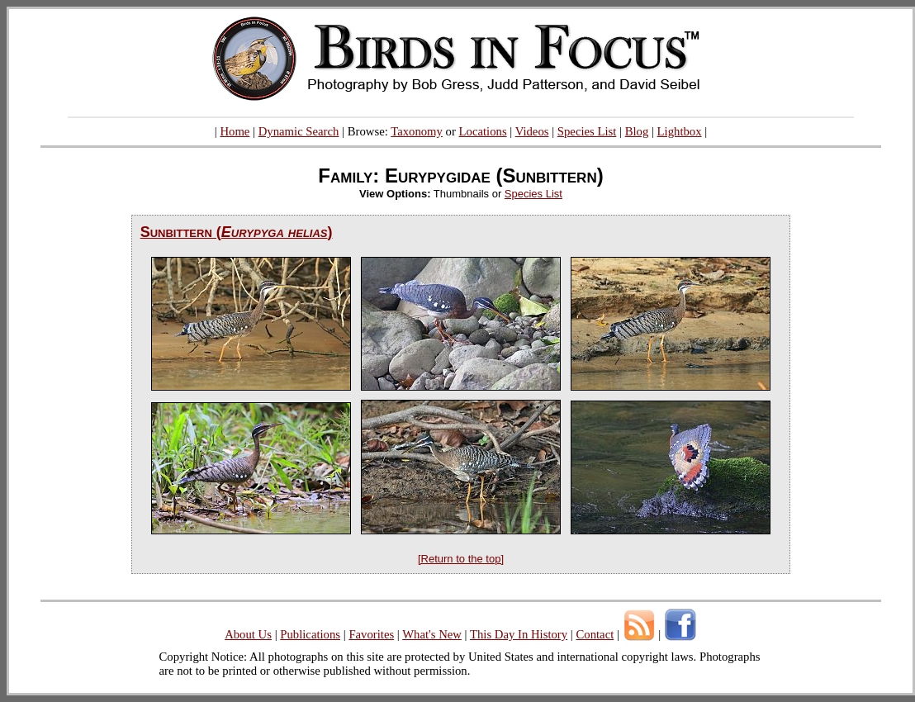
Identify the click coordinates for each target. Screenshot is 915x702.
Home (234, 131)
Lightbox (679, 131)
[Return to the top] (461, 559)
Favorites (371, 634)
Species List (587, 131)
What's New (432, 634)
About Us (248, 634)
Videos (532, 131)
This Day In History (518, 634)
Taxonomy (417, 131)
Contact (595, 634)
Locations (483, 131)
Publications (310, 634)
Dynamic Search (298, 131)
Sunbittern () (236, 232)
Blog (637, 131)
